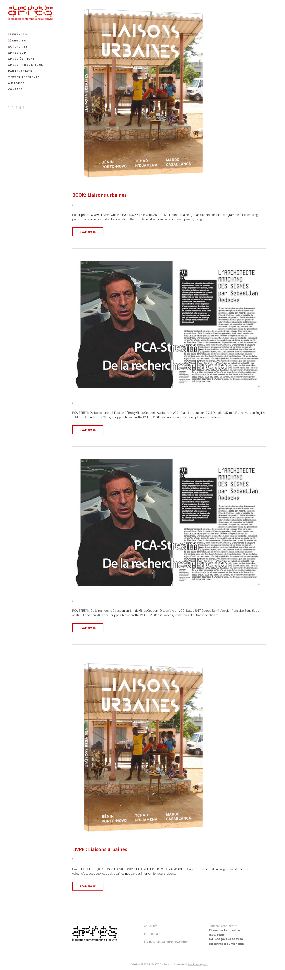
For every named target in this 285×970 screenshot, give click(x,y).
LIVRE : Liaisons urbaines (99, 849)
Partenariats (152, 934)
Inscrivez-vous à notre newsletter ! (166, 942)
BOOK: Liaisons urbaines (99, 195)
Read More (88, 231)
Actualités (150, 926)
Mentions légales (198, 964)
